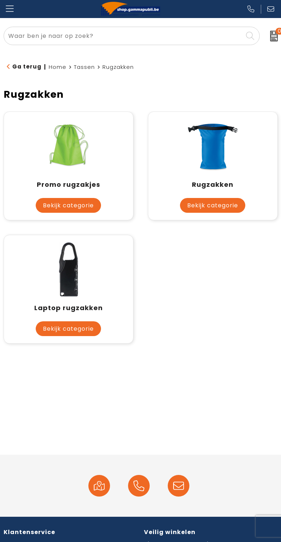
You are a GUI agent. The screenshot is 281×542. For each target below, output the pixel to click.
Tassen (84, 67)
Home (57, 67)
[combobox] (123, 35)
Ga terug (26, 66)
